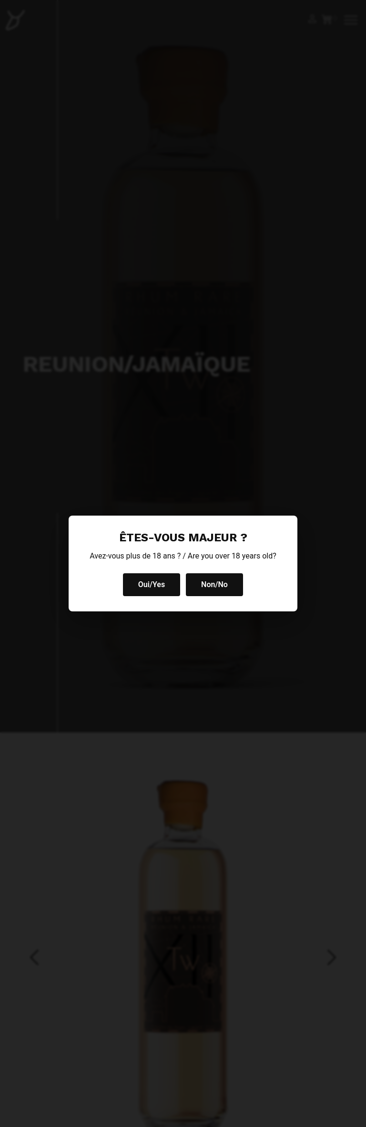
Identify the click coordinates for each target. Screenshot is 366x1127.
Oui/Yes (151, 584)
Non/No (214, 584)
